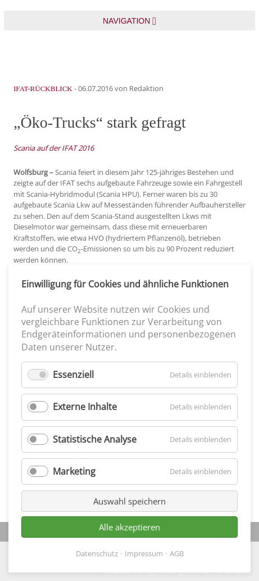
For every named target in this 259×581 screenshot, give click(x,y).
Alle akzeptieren (129, 527)
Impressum (144, 553)
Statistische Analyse (95, 439)
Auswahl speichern (129, 501)
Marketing (74, 471)
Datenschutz (97, 553)
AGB (177, 553)
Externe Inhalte (85, 406)
